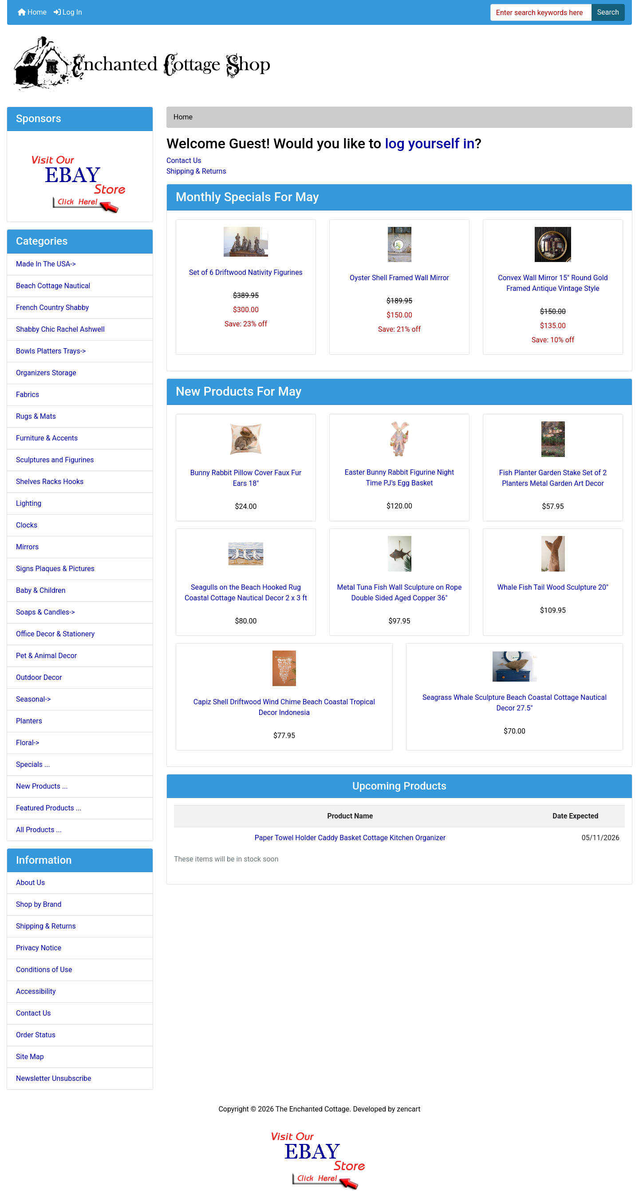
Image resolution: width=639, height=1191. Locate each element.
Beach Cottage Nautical (53, 286)
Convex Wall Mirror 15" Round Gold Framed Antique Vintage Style (553, 283)
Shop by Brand (38, 904)
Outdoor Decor (39, 677)
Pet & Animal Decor (46, 655)
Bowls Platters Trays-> (51, 351)
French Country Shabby (52, 307)
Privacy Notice (38, 948)
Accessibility (36, 991)
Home (32, 12)
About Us (30, 882)
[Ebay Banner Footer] (320, 1152)
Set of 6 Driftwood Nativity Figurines (246, 272)
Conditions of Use (44, 969)
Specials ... (33, 764)
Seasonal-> (33, 699)
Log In (68, 12)
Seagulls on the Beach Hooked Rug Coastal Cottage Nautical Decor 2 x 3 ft (246, 592)
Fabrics (27, 394)
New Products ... (42, 786)
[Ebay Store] (80, 175)
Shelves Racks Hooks (49, 481)
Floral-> (27, 742)
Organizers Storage (46, 373)
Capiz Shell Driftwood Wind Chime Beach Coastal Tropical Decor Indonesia (284, 707)
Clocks (26, 525)
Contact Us (33, 1013)
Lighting (28, 503)
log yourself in (429, 143)
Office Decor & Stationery (55, 634)
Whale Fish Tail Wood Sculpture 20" (552, 587)
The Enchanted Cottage (312, 1109)
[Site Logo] (319, 62)
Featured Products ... (49, 808)
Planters (29, 721)
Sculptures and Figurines (55, 460)
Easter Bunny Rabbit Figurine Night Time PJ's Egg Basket (399, 477)
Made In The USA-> (46, 264)
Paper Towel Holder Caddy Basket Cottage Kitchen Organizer (350, 838)
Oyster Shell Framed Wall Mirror (399, 278)
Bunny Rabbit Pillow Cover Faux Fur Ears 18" (245, 478)
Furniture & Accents (47, 438)
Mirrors (27, 547)
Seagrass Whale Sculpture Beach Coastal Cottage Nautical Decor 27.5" (514, 702)
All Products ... (39, 830)
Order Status (35, 1035)
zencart (408, 1109)
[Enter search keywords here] (541, 12)
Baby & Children (41, 590)
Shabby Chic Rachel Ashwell (60, 329)
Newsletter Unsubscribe (53, 1078)
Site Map (30, 1056)
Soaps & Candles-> (45, 612)
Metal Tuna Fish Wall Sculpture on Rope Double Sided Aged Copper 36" (399, 592)
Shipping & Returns (46, 926)
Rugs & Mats (36, 416)
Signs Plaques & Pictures (55, 568)
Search (608, 12)
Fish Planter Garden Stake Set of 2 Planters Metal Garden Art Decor (553, 478)
